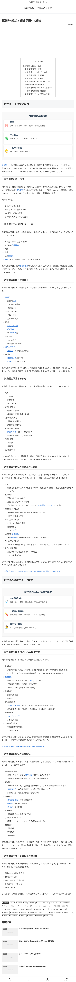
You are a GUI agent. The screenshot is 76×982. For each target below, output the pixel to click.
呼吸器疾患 (23, 267)
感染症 (7, 298)
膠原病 (10, 352)
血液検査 (8, 678)
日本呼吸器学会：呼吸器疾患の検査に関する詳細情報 (23, 747)
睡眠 (14, 531)
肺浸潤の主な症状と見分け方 (37, 72)
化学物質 (14, 910)
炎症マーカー (42, 913)
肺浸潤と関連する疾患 (35, 79)
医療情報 (5, 903)
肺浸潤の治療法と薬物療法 (36, 92)
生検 (51, 913)
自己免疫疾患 (10, 348)
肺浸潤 (4, 166)
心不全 (10, 362)
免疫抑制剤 (11, 790)
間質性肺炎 (38, 916)
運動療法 (30, 916)
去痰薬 (10, 804)
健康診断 (15, 535)
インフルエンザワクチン (9, 907)
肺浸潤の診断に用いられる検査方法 (39, 88)
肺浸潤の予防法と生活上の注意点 (39, 82)
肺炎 (14, 302)
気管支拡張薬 (12, 801)
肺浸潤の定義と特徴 (34, 69)
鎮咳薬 (10, 808)
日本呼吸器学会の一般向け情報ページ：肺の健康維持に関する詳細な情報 (31, 572)
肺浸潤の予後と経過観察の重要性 (39, 95)
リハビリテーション (45, 907)
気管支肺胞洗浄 (13, 706)
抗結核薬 (11, 330)
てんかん (46, 903)
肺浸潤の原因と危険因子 (35, 76)
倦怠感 (10, 257)
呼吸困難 (15, 246)
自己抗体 (22, 916)
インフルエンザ (65, 903)
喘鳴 (6, 261)
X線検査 (31, 903)
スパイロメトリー (14, 717)
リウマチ (12, 334)
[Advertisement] (38, 41)
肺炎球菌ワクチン (45, 506)
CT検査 (20, 191)
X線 (25, 903)
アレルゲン (54, 903)
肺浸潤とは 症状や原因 (33, 66)
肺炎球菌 (57, 913)
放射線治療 (11, 359)
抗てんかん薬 (12, 327)
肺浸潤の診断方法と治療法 (34, 85)
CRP (31, 681)
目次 (35, 62)
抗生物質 (28, 776)
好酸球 (28, 910)
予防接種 (56, 907)
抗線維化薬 (14, 913)
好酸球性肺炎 (37, 910)
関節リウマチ (12, 433)
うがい (38, 903)
